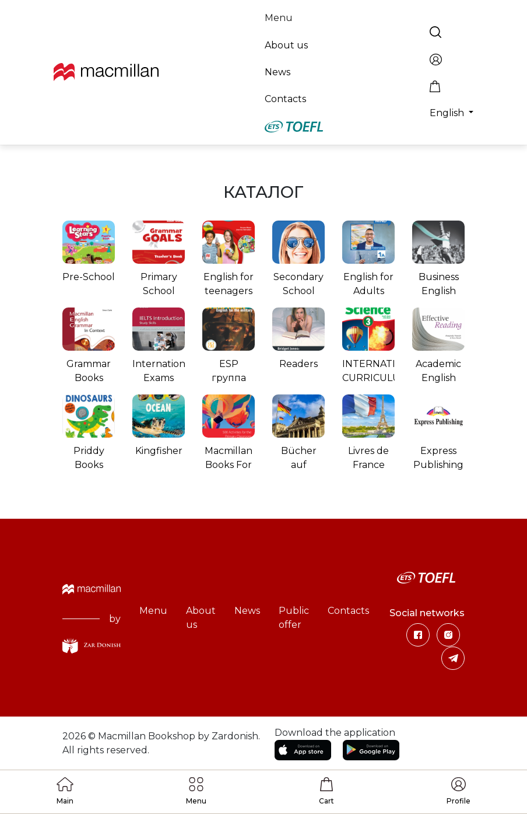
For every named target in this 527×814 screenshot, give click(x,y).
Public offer (294, 617)
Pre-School (88, 276)
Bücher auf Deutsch (299, 464)
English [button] (448, 112)
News (277, 72)
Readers (298, 363)
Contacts (285, 98)
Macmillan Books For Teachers (228, 464)
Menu (279, 17)
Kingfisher (158, 450)
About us (286, 45)
